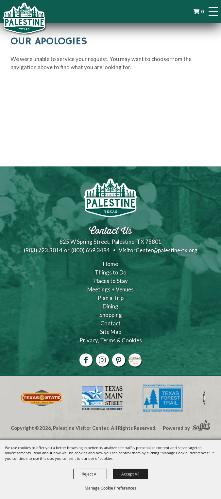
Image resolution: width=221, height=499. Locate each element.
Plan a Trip (111, 297)
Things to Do (111, 272)
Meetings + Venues (110, 289)
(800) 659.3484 (90, 250)
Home (110, 263)
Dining (110, 306)
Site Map (110, 331)
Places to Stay (110, 280)
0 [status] (202, 11)
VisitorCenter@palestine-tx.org (158, 250)
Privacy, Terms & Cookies (110, 340)
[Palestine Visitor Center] (24, 18)
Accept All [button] (130, 473)
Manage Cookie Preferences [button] (110, 488)
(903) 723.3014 (43, 250)
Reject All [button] (90, 473)
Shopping (110, 314)
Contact (110, 323)
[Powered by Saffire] (201, 426)
